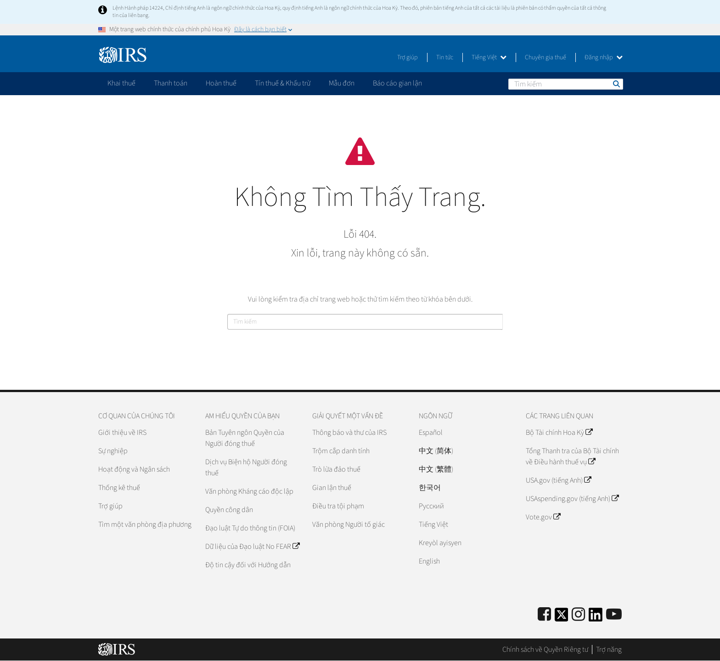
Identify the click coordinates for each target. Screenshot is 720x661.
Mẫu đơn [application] (341, 83)
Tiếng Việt (489, 57)
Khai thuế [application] (121, 83)
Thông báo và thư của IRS (349, 432)
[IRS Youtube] (614, 615)
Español (431, 432)
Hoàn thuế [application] (221, 83)
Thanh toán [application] (170, 83)
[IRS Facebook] (544, 615)
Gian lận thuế (331, 488)
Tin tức (444, 57)
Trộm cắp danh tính (341, 451)
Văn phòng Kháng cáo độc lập (249, 491)
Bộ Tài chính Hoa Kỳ (559, 432)
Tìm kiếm (616, 84)
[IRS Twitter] (561, 617)
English (429, 561)
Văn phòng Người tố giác (348, 524)
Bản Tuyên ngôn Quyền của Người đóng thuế (244, 438)
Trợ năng (609, 649)
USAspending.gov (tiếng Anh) (572, 499)
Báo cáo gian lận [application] (397, 83)
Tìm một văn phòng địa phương (144, 524)
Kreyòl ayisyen (440, 543)
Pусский (431, 506)
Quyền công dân (229, 510)
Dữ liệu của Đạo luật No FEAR (252, 546)
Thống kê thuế (119, 488)
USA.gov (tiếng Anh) (558, 480)
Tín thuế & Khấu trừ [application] (282, 83)
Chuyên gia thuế (545, 57)
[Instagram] (578, 615)
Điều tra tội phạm (338, 506)
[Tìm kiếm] (565, 84)
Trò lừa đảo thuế (336, 469)
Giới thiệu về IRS (122, 432)
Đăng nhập (604, 57)
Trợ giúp (407, 57)
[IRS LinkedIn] (595, 617)
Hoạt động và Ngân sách (134, 469)
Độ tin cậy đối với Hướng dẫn (248, 565)
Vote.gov (543, 517)
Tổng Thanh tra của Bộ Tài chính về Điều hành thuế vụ (572, 456)
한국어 (430, 488)
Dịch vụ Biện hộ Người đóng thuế (246, 467)
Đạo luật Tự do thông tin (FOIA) (250, 528)
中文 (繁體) (436, 469)
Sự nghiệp (113, 451)
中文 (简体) (436, 451)
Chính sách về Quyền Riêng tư (545, 649)
